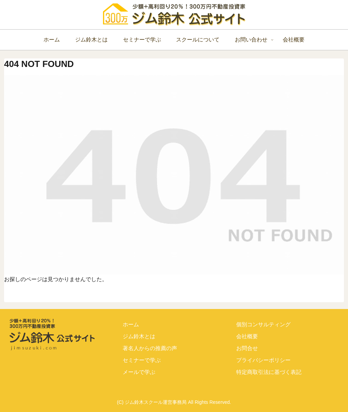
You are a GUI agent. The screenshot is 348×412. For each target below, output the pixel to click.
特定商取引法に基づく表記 (268, 372)
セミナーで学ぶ (142, 360)
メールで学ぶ (139, 372)
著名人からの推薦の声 (150, 348)
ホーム (131, 324)
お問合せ (247, 348)
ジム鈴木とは (139, 336)
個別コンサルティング (263, 324)
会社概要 (247, 336)
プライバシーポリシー (263, 360)
